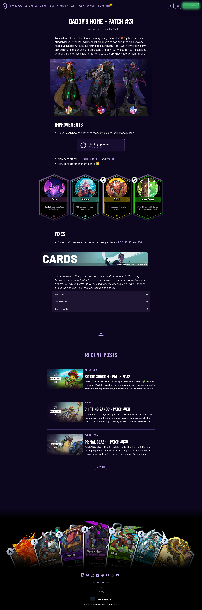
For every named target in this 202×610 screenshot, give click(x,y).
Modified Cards (60, 301)
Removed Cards (61, 309)
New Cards (59, 294)
